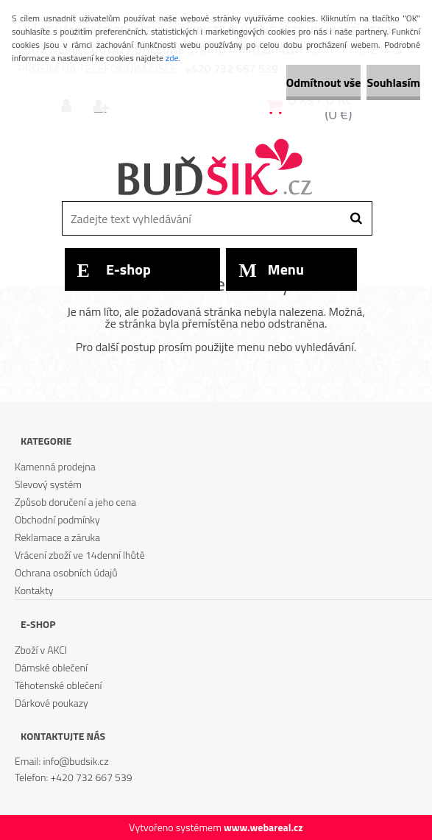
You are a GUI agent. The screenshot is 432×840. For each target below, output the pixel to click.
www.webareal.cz (263, 827)
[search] (356, 219)
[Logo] (214, 168)
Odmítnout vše (323, 82)
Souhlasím (393, 82)
